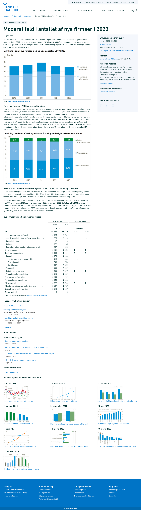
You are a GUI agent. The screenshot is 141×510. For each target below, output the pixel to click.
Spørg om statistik (10, 496)
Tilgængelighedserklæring (84, 496)
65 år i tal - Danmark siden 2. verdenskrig (19, 360)
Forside (6, 16)
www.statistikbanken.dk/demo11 (19, 101)
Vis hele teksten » (106, 84)
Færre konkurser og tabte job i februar (18, 394)
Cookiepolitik (79, 493)
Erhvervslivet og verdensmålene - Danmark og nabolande (25, 347)
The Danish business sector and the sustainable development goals (29, 354)
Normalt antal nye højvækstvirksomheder (113, 416)
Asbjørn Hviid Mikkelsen (109, 59)
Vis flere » (7, 328)
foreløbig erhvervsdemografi (19, 312)
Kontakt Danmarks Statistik (13, 490)
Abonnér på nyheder (117, 490)
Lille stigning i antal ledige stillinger (64, 394)
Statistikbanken (76, 2)
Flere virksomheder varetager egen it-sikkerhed (69, 416)
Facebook (112, 493)
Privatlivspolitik (80, 490)
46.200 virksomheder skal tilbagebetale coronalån (116, 439)
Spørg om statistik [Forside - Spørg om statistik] (112, 2)
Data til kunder (61, 10)
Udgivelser (28, 16)
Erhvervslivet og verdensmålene (15, 341)
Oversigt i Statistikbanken (13, 306)
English (131, 2)
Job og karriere (45, 493)
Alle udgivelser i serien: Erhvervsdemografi (116, 51)
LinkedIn (112, 496)
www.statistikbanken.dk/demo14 (37, 295)
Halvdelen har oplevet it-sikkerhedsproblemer (21, 462)
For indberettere (85, 10)
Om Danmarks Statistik (113, 10)
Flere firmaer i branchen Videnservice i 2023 (20, 439)
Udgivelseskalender (46, 496)
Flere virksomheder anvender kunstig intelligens (69, 439)
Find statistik (39, 10)
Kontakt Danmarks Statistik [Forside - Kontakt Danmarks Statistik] (94, 2)
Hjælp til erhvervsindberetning (15, 493)
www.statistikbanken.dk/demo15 (19, 183)
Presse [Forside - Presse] (123, 2)
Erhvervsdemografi (107, 92)
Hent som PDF (107, 44)
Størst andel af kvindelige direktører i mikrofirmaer (117, 394)
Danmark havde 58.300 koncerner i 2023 (19, 416)
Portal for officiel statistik (48, 499)
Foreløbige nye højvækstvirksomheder (18, 320)
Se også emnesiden (10, 373)
